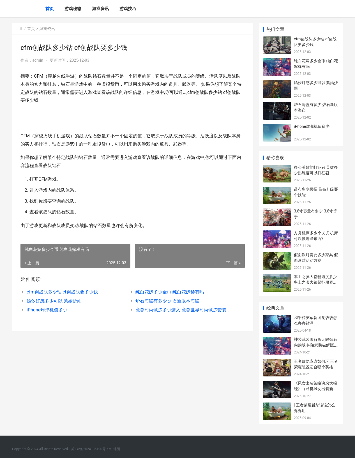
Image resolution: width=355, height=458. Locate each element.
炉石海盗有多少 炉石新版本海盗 (167, 301)
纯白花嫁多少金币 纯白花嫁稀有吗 (169, 292)
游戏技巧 (127, 8)
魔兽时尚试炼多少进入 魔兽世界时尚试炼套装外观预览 (184, 310)
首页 (49, 8)
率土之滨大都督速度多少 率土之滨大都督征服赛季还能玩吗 (315, 282)
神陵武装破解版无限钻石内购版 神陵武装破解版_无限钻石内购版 (315, 345)
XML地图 (113, 449)
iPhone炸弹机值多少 (47, 310)
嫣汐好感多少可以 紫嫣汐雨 (54, 301)
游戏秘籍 (72, 8)
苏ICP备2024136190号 (88, 449)
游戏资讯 (100, 8)
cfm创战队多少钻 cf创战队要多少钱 (62, 292)
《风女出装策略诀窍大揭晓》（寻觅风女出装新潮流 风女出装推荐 (315, 388)
